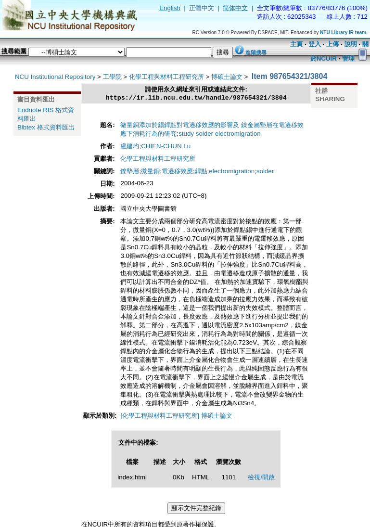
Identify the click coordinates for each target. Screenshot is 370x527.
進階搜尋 (256, 52)
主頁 (296, 44)
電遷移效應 (177, 172)
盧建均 (129, 147)
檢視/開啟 (261, 478)
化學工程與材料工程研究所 (166, 76)
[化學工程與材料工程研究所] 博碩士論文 (176, 416)
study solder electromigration (219, 134)
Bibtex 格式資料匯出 (46, 127)
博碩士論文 (226, 76)
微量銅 (150, 172)
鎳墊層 (129, 172)
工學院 (112, 76)
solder (265, 172)
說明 (350, 44)
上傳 (332, 44)
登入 (314, 44)
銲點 (201, 172)
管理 (348, 58)
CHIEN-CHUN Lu (166, 147)
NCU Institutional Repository (55, 76)
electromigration (232, 172)
